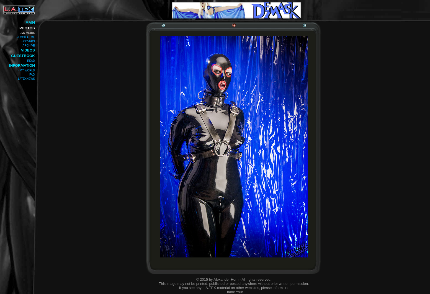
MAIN (30, 22)
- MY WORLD (26, 70)
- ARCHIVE (28, 45)
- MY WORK (27, 33)
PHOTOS (27, 28)
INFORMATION (22, 65)
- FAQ (31, 74)
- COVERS (28, 41)
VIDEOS (28, 50)
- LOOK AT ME (26, 37)
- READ (30, 60)
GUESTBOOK (23, 56)
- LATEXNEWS (25, 78)
